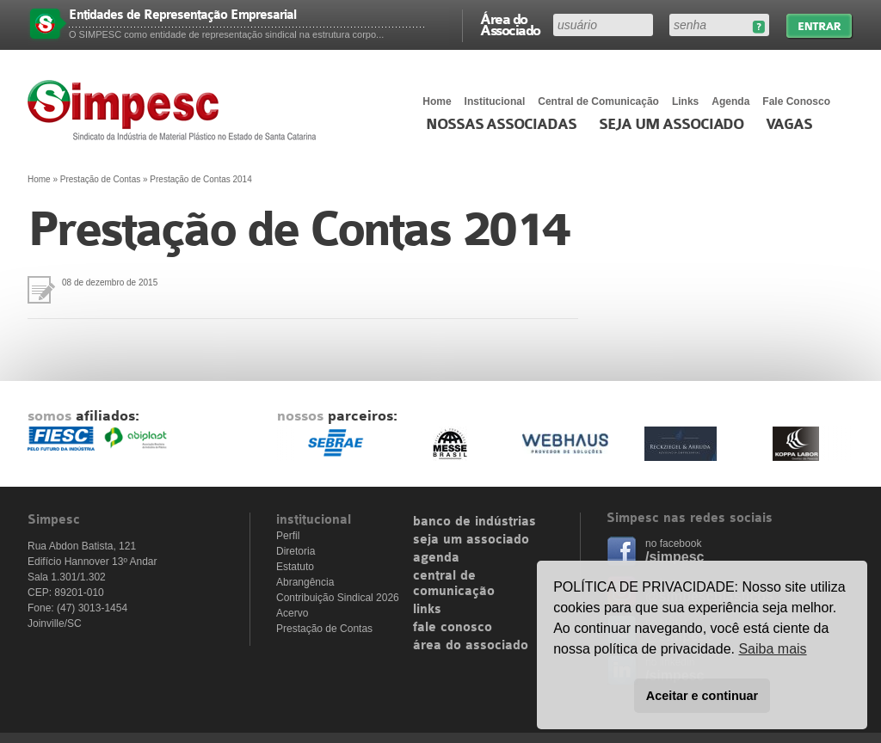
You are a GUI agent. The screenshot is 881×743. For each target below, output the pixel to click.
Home (436, 101)
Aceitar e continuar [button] (702, 696)
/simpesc (674, 556)
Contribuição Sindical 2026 (337, 598)
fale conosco (452, 628)
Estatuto (295, 567)
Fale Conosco (796, 101)
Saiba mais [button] (772, 649)
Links (685, 101)
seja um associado (471, 540)
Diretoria (295, 551)
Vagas (789, 124)
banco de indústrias (474, 522)
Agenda (730, 101)
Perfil (287, 536)
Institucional (495, 101)
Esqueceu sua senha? (758, 27)
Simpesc (176, 110)
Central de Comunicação (598, 101)
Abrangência (305, 582)
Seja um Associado (671, 124)
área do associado (470, 646)
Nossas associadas (501, 124)
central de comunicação (454, 583)
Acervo (292, 613)
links (427, 609)
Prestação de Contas (100, 179)
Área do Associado (510, 24)
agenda (436, 558)
